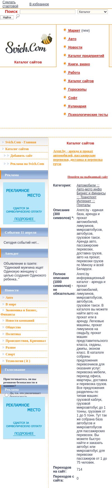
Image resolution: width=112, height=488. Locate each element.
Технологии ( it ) (16, 361)
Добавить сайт (18, 156)
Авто (69, 39)
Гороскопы (75, 89)
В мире (9, 304)
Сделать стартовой (10, 4)
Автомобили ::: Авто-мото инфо (89, 187)
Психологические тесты (85, 115)
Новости (72, 47)
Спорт (8, 354)
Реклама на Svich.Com (24, 164)
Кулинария (74, 106)
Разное (9, 347)
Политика (11, 334)
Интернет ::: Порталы (86, 203)
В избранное (39, 4)
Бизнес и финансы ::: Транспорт (91, 195)
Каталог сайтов (78, 81)
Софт (70, 98)
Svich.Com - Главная (19, 142)
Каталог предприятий (83, 56)
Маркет (71, 31)
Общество (11, 327)
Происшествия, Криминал (24, 341)
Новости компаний (18, 321)
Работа (71, 73)
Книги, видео (76, 64)
